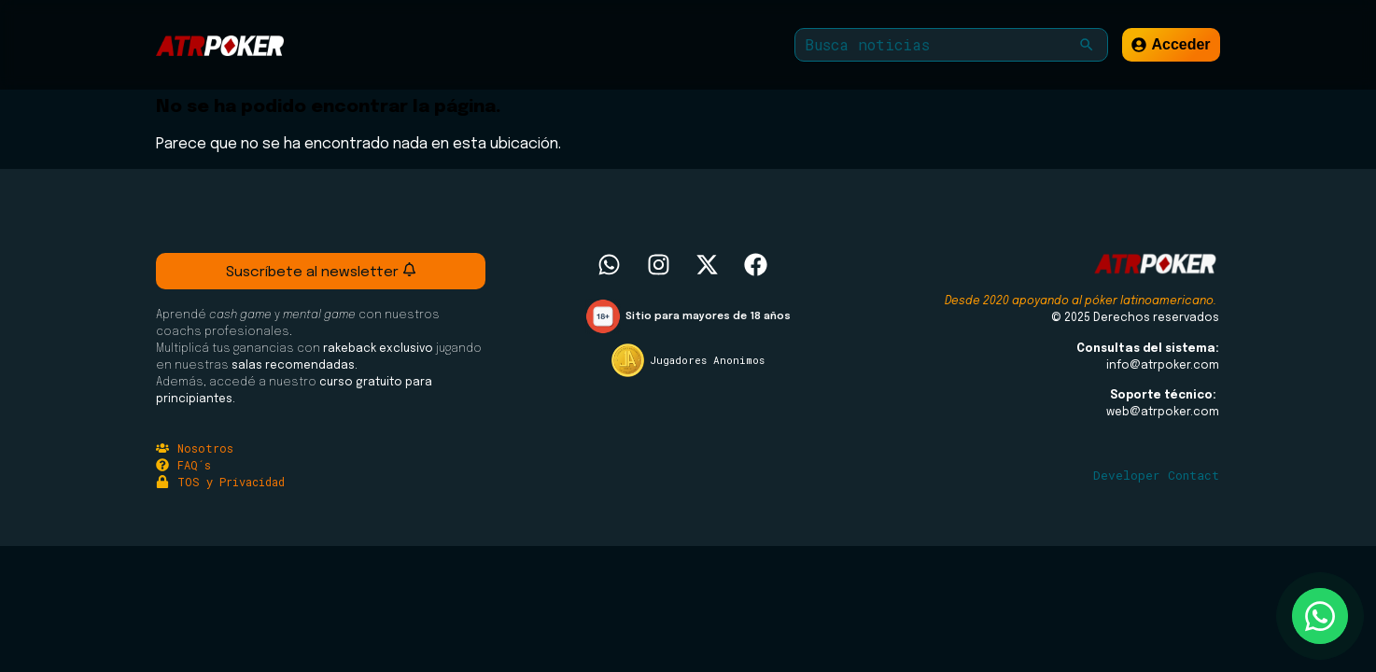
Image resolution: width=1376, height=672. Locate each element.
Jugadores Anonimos (707, 360)
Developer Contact (1156, 475)
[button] (1086, 44)
